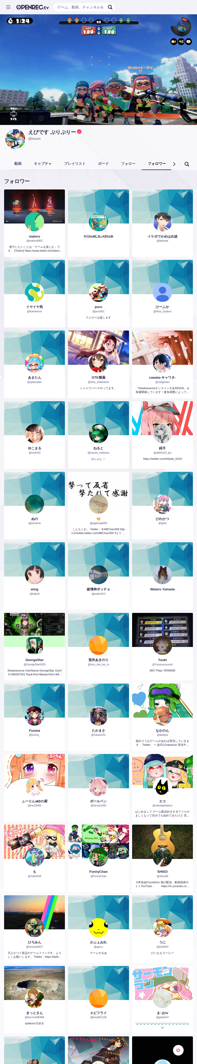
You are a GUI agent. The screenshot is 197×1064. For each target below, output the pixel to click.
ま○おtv (162, 1013)
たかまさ (98, 730)
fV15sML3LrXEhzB (98, 236)
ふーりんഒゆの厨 (34, 801)
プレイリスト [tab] (75, 164)
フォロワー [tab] (157, 164)
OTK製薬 (98, 377)
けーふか (162, 307)
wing (34, 589)
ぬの (34, 519)
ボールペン (98, 801)
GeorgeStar (34, 660)
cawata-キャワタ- (162, 377)
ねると (98, 448)
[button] (173, 164)
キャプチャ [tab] (43, 164)
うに (162, 942)
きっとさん (34, 1013)
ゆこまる (34, 448)
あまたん (34, 377)
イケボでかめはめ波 (162, 236)
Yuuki (162, 660)
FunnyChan (98, 872)
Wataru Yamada (162, 589)
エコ (162, 801)
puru (98, 307)
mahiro (34, 236)
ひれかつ (162, 519)
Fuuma (34, 730)
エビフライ (98, 1013)
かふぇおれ (98, 942)
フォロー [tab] (128, 164)
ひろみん (34, 942)
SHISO (162, 872)
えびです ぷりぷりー (52, 132)
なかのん (162, 730)
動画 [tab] (18, 164)
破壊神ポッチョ (98, 589)
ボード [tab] (103, 164)
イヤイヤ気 (34, 307)
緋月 (162, 448)
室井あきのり (98, 660)
